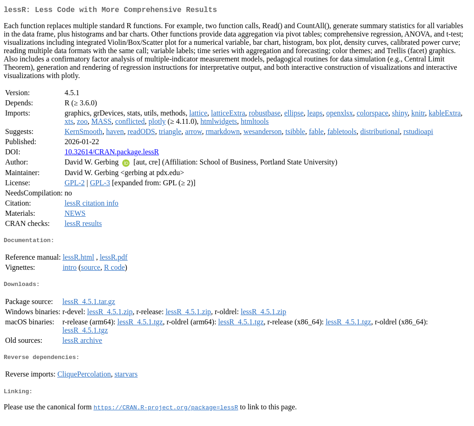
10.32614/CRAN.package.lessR (111, 154)
